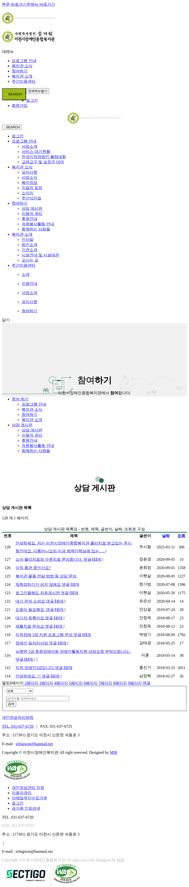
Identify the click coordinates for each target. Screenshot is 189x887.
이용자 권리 (32, 214)
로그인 (32, 100)
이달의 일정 (32, 188)
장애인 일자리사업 (41, 643)
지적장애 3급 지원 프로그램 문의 (53, 635)
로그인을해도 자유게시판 (47, 593)
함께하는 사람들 (36, 229)
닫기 (6, 320)
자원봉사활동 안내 (38, 224)
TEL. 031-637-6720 (17, 726)
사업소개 (29, 146)
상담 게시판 (32, 208)
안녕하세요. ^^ (38, 676)
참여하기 (20, 71)
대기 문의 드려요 (40, 601)
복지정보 (29, 183)
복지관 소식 (22, 66)
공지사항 (29, 172)
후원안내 (29, 219)
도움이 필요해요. (40, 610)
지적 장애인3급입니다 (44, 668)
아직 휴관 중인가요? (33, 568)
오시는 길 (30, 260)
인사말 (27, 239)
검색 (11, 704)
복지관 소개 (22, 76)
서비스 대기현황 (36, 151)
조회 (181, 536)
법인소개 (29, 245)
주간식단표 (31, 198)
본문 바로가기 (14, 4)
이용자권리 (22, 793)
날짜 (166, 536)
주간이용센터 (23, 81)
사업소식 (29, 177)
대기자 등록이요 (39, 618)
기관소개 (29, 250)
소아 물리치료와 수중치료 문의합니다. (59, 559)
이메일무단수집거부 (29, 798)
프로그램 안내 (24, 61)
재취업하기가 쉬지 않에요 (47, 584)
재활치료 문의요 (39, 626)
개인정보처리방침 (17, 717)
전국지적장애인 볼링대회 (44, 157)
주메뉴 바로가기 (41, 4)
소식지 (27, 193)
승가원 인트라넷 (26, 808)
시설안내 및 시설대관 (40, 255)
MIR (113, 752)
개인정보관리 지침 (28, 788)
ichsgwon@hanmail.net (34, 744)
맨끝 (147, 683)
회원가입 (20, 105)
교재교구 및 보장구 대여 (43, 162)
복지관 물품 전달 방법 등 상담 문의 (46, 576)
